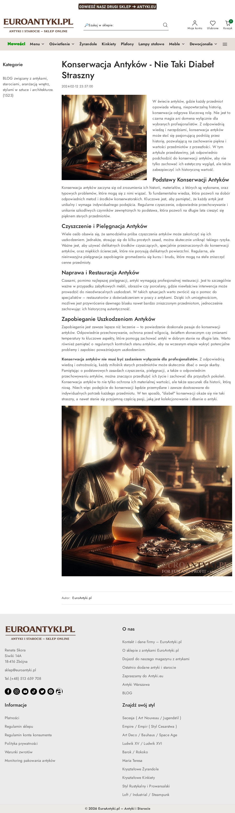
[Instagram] (16, 691)
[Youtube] (25, 691)
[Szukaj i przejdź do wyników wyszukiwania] (165, 25)
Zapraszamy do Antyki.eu (142, 676)
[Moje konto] (195, 25)
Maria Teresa (132, 760)
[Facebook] (8, 691)
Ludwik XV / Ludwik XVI (142, 743)
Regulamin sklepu (19, 726)
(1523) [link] (8, 95)
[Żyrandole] (88, 44)
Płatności (12, 718)
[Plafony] (127, 44)
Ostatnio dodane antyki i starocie (149, 667)
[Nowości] (16, 44)
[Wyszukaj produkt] (126, 25)
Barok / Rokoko (135, 752)
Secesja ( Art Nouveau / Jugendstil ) (151, 718)
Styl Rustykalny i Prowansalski (146, 786)
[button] (37, 44)
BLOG (127, 693)
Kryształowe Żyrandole (140, 769)
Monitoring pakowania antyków (30, 760)
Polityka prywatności (21, 743)
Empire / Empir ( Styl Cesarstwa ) (149, 726)
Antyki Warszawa (136, 684)
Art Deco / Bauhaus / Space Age (149, 735)
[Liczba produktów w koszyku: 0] (227, 25)
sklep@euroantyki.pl (20, 670)
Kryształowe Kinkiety (138, 777)
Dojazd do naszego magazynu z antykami (156, 659)
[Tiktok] (33, 691)
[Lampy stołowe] (151, 44)
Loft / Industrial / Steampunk (146, 794)
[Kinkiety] (109, 44)
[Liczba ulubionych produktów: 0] (213, 25)
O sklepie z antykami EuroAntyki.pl (150, 650)
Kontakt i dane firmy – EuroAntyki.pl (152, 642)
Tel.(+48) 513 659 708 (23, 678)
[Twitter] (42, 691)
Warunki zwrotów (18, 752)
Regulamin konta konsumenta (28, 735)
